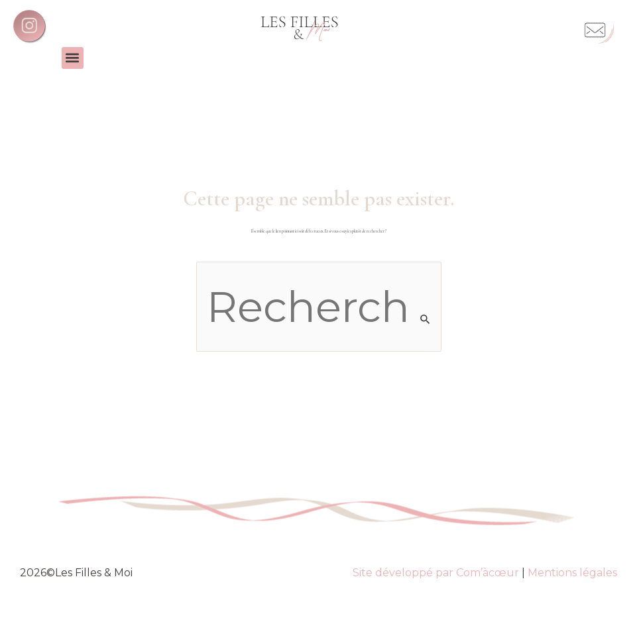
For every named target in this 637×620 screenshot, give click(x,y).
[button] (73, 58)
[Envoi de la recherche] (425, 319)
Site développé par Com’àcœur (436, 572)
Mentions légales (572, 572)
